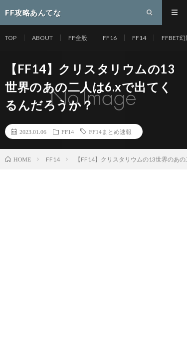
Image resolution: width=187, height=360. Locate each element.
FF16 (110, 38)
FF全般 (77, 38)
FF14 (139, 38)
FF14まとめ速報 (110, 131)
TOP (10, 38)
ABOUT (42, 38)
